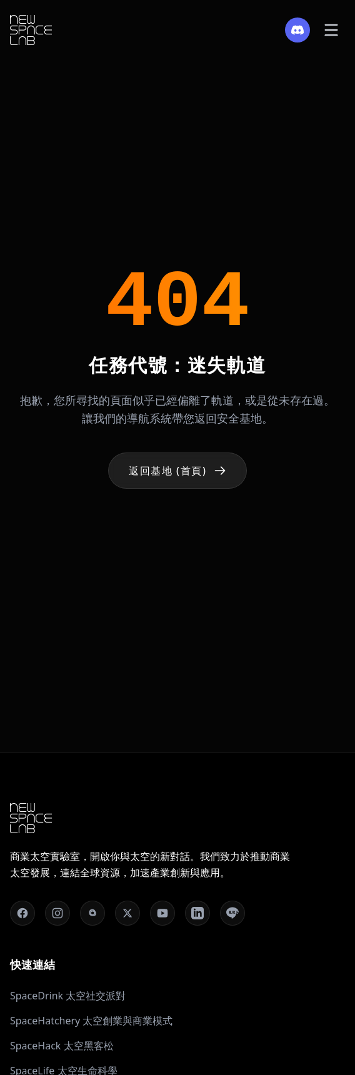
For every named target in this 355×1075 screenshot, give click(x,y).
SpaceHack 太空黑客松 (62, 1045)
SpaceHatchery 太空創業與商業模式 (91, 1021)
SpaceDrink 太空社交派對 (68, 995)
